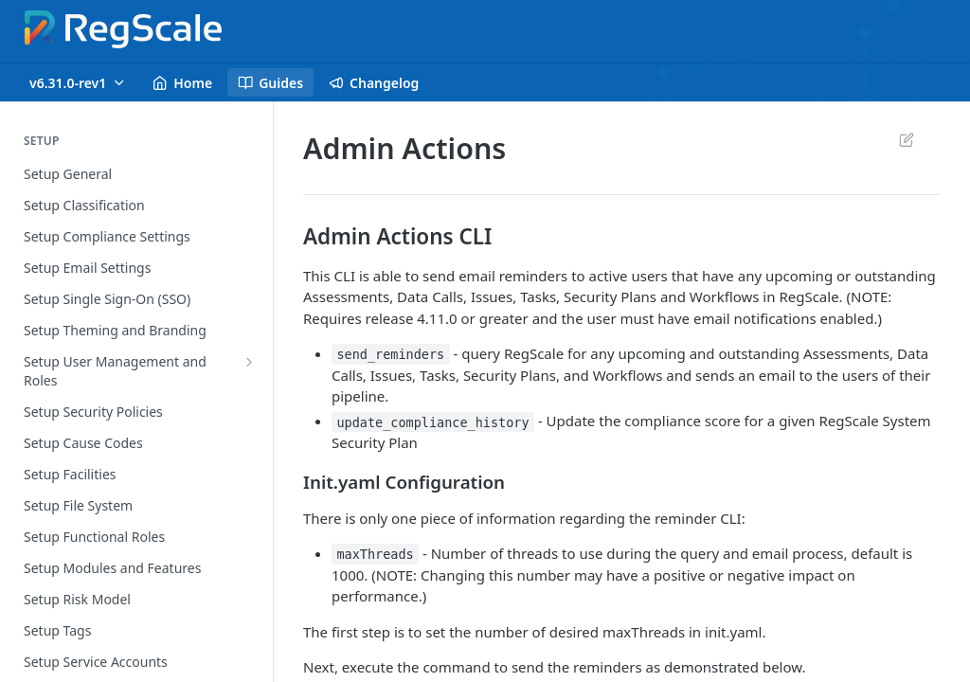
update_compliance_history (432, 421)
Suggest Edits (906, 139)
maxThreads (374, 554)
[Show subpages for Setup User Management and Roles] (249, 361)
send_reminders (390, 354)
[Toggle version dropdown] (78, 82)
